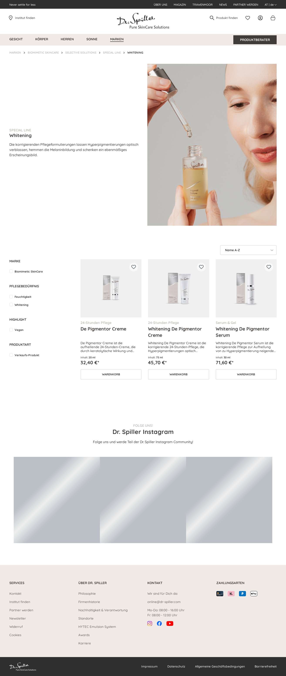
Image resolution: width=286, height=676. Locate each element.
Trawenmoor (202, 4)
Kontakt (15, 593)
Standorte (86, 618)
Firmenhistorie (89, 602)
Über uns (160, 4)
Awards (84, 635)
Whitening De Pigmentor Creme (175, 332)
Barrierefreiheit (266, 666)
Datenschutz (176, 666)
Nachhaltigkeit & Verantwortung (103, 610)
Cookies (15, 635)
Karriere (84, 643)
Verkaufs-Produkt (27, 355)
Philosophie (87, 593)
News (223, 4)
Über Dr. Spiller (92, 583)
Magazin (180, 4)
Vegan (19, 330)
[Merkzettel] (248, 18)
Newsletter (17, 618)
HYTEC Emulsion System (97, 627)
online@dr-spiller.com (164, 602)
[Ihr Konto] (261, 18)
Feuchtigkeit (23, 296)
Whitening (21, 305)
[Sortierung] (248, 250)
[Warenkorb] (273, 18)
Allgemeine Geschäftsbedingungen (220, 666)
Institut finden (25, 18)
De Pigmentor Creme (103, 329)
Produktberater (255, 40)
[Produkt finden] (227, 18)
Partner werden (245, 4)
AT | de (271, 4)
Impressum (149, 666)
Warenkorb (111, 374)
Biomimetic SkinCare (29, 271)
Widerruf (16, 627)
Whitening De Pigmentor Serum (242, 332)
